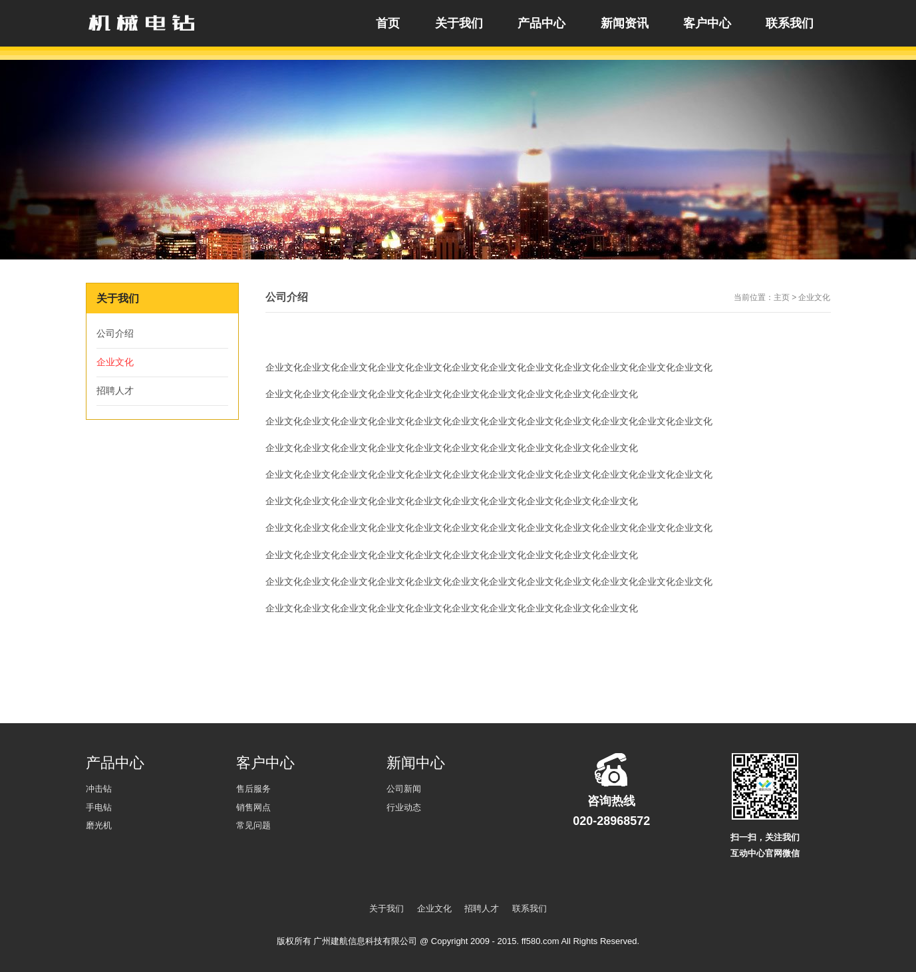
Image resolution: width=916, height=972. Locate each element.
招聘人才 (115, 390)
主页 (782, 297)
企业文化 (115, 362)
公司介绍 (115, 333)
